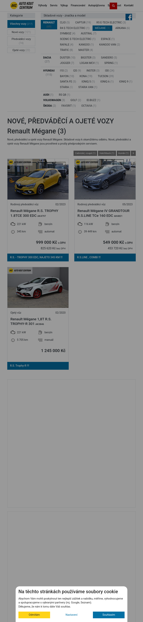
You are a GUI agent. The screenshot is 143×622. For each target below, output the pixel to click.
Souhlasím (108, 614)
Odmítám (34, 614)
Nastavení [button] (71, 614)
